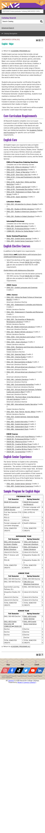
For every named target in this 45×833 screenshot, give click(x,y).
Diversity (30, 676)
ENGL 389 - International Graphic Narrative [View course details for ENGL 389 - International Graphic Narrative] (22, 404)
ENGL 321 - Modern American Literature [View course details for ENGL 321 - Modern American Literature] (21, 327)
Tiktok (19, 670)
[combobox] (22, 11)
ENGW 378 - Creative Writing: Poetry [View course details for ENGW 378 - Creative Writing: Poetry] (19, 449)
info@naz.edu (37, 663)
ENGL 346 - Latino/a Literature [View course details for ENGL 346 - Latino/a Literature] (17, 379)
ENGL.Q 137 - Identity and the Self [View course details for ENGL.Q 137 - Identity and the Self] (18, 187)
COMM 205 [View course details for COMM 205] (8, 626)
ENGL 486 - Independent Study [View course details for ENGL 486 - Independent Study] (17, 429)
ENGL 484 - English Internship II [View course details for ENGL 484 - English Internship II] (18, 424)
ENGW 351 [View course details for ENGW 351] (17, 626)
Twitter (26, 670)
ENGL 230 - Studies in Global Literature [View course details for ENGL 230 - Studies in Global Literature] (20, 216)
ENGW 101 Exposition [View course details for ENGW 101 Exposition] (11, 502)
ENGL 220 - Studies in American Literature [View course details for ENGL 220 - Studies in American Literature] (22, 212)
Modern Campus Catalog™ (27, 682)
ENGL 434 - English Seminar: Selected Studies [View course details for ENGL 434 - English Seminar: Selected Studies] (23, 417)
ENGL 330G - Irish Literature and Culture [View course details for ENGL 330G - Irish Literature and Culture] (21, 337)
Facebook (12, 670)
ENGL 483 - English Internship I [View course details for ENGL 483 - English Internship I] (17, 226)
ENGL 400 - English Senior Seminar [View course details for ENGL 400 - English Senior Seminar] (19, 239)
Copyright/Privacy (22, 676)
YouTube (33, 670)
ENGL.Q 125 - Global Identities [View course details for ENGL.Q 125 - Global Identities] (17, 170)
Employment (9, 677)
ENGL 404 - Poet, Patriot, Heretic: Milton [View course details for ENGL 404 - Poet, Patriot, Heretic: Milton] (21, 412)
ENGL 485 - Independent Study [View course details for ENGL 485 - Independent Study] (17, 427)
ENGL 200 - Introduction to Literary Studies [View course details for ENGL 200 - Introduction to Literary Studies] (22, 204)
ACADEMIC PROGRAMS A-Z (20, 51)
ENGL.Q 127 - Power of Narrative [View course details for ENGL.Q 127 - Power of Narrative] (18, 172)
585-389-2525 (22, 663)
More (41, 2)
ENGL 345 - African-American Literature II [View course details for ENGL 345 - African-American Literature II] (21, 372)
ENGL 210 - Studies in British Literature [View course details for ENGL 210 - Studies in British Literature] (20, 209)
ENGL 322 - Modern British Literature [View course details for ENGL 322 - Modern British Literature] (20, 332)
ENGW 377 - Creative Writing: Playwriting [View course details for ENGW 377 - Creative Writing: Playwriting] (21, 447)
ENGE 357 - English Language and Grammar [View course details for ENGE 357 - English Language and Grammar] (22, 287)
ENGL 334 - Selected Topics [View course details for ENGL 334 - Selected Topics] (16, 354)
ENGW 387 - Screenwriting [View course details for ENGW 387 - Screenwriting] (16, 452)
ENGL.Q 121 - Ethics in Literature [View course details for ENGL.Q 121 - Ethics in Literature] (18, 167)
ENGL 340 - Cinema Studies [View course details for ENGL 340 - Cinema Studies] (16, 357)
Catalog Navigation (10, 33)
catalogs (11, 681)
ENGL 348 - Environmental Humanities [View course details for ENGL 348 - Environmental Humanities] (20, 384)
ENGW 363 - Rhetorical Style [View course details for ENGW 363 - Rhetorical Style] (17, 442)
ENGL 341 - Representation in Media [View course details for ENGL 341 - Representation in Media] (19, 362)
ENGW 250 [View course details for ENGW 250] (28, 262)
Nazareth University (10, 4)
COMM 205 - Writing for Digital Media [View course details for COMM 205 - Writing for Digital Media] (20, 231)
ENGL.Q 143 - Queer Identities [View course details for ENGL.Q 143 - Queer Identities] (17, 197)
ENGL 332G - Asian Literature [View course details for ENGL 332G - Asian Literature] (17, 342)
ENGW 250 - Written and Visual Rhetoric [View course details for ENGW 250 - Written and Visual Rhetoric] (21, 437)
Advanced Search (8, 28)
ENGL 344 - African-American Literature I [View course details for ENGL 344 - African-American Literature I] (21, 367)
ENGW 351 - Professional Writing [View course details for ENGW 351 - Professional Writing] (18, 229)
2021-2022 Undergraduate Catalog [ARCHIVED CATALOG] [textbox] (22, 11)
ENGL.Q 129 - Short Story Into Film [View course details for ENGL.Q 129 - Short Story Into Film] (19, 175)
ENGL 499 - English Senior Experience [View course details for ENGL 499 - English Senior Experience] (20, 241)
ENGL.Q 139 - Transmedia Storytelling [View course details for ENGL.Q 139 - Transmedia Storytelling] (20, 189)
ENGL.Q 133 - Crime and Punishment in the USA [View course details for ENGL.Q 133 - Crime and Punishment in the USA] (23, 177)
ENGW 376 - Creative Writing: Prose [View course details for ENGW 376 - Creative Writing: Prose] (19, 444)
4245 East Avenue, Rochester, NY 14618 (8, 663)
